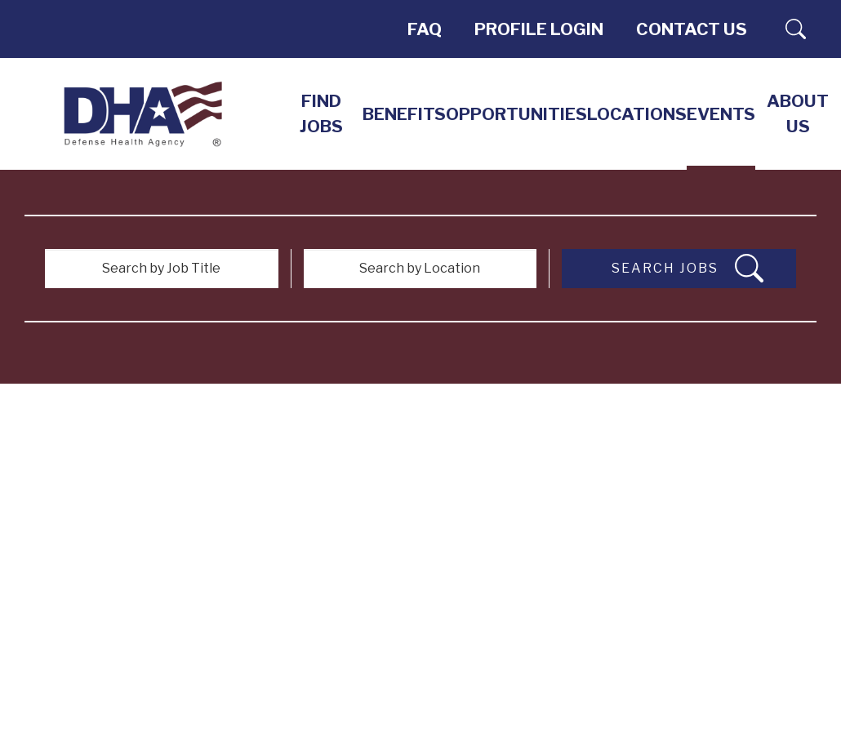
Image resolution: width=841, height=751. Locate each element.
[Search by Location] (420, 268)
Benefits (404, 114)
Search (796, 29)
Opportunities (516, 114)
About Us (798, 113)
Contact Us (691, 29)
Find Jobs (321, 113)
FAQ (424, 29)
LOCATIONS (637, 114)
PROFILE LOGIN (538, 29)
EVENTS (721, 114)
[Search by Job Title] (161, 268)
